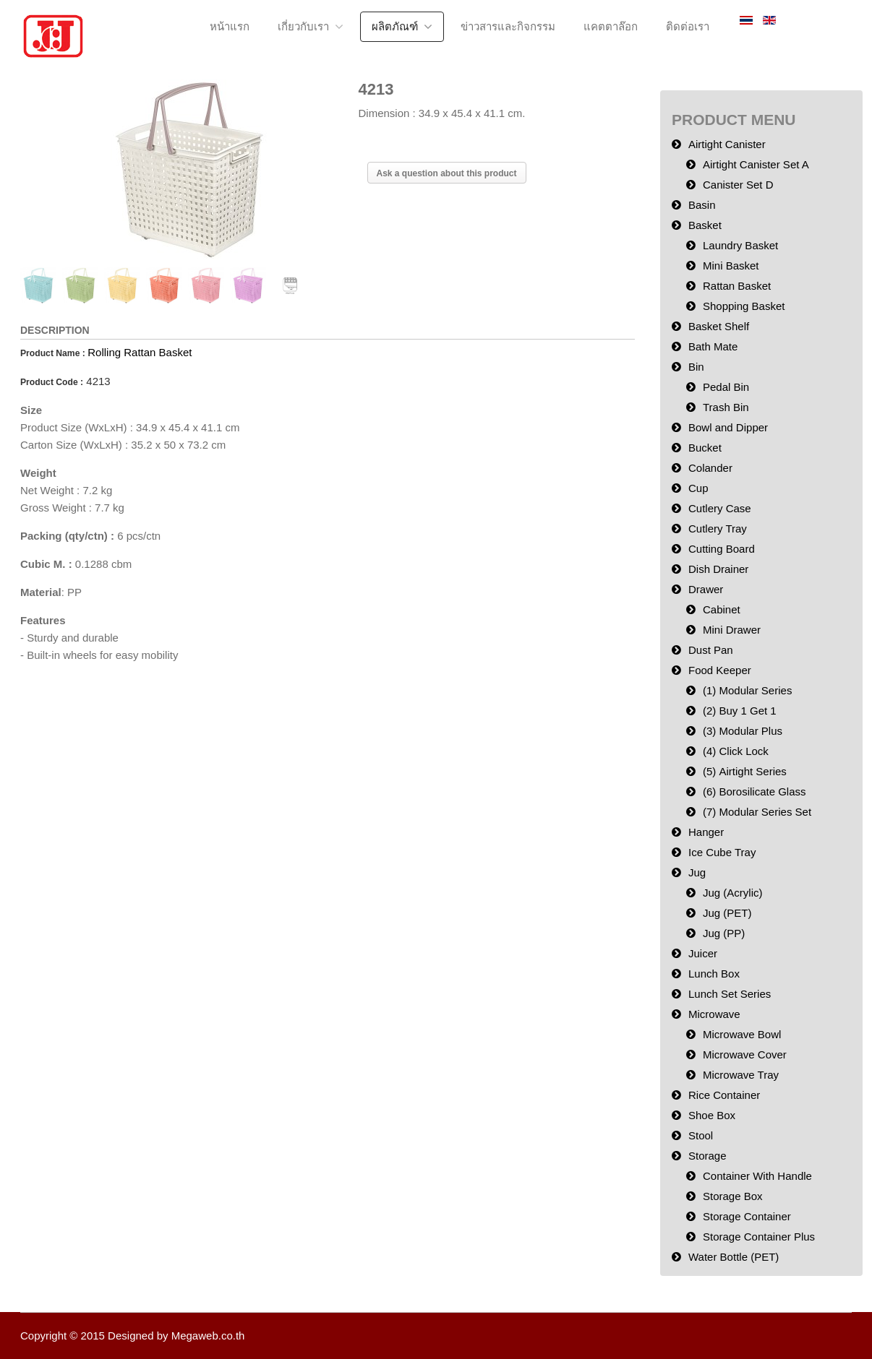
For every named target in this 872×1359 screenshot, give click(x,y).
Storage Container (747, 1216)
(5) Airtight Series (745, 771)
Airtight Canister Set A (756, 164)
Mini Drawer (732, 630)
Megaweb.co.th (208, 1335)
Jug (697, 872)
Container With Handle (757, 1176)
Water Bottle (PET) (733, 1257)
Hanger (706, 832)
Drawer (705, 589)
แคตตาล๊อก (611, 26)
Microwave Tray (741, 1075)
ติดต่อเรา (687, 26)
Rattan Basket (737, 286)
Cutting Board (721, 549)
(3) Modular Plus (742, 731)
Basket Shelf (718, 326)
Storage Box (733, 1196)
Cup (698, 488)
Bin (696, 367)
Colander (710, 468)
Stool (700, 1135)
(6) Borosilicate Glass (754, 791)
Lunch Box (714, 973)
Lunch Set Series (729, 994)
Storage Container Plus (759, 1236)
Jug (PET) (727, 913)
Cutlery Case (719, 508)
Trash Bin (726, 407)
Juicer (702, 953)
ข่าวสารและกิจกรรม (508, 26)
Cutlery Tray (717, 528)
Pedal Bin (726, 387)
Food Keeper (719, 670)
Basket (705, 225)
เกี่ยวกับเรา (303, 26)
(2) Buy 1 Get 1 (740, 710)
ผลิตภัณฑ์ (395, 26)
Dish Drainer (718, 569)
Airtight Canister (727, 144)
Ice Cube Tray (722, 852)
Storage (707, 1155)
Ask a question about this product (447, 173)
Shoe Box (711, 1115)
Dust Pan (710, 650)
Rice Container (724, 1095)
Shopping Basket (744, 306)
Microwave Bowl (742, 1034)
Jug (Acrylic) (733, 892)
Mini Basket (731, 265)
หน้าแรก (229, 26)
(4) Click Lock (736, 751)
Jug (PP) (724, 933)
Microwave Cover (745, 1054)
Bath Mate (713, 346)
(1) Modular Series (747, 690)
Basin (702, 205)
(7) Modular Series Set (757, 812)
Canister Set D (738, 184)
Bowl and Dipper (728, 427)
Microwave (714, 1014)
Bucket (705, 447)
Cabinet (721, 609)
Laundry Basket (740, 245)
